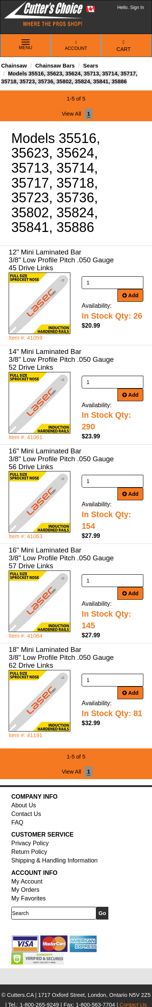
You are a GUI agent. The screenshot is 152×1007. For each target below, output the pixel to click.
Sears (90, 66)
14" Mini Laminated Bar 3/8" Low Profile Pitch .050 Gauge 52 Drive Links (61, 359)
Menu (25, 45)
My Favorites (28, 898)
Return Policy (29, 852)
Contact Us (26, 814)
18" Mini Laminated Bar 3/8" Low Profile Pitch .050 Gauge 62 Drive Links (61, 657)
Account (76, 45)
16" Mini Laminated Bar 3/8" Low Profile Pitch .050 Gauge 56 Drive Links (61, 459)
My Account (27, 881)
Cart (124, 46)
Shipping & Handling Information (54, 860)
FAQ (17, 822)
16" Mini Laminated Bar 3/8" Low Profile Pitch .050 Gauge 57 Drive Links (61, 558)
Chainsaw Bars (55, 66)
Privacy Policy (30, 843)
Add (130, 295)
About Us (23, 805)
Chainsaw (14, 66)
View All (71, 114)
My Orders (25, 890)
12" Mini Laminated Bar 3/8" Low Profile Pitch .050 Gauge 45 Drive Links (61, 260)
